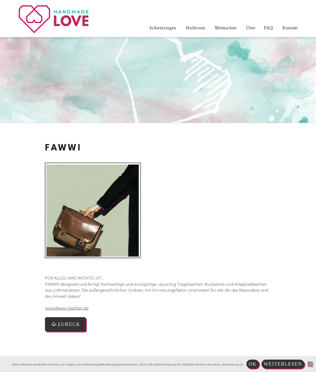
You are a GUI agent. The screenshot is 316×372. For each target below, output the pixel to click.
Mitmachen (225, 28)
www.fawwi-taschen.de (67, 308)
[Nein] (310, 364)
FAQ (268, 28)
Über (250, 28)
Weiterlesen (283, 364)
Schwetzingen (162, 28)
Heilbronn (194, 28)
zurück (65, 324)
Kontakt (289, 28)
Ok (253, 364)
